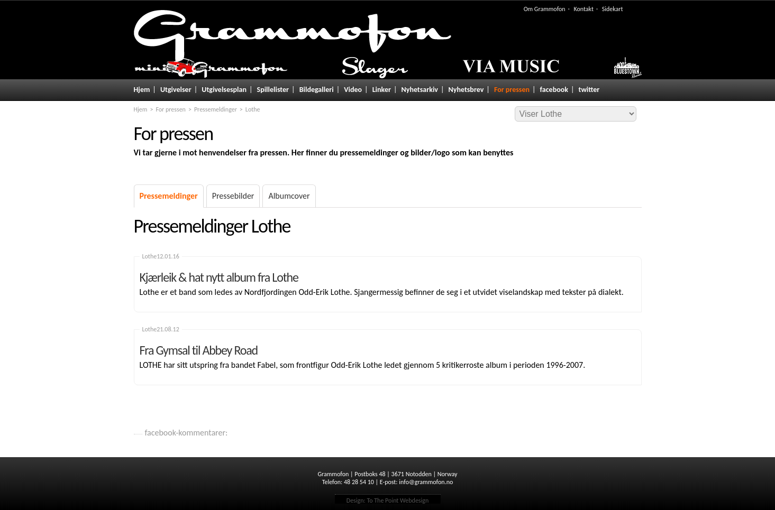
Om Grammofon (545, 9)
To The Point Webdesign (397, 500)
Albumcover (288, 196)
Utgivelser (176, 89)
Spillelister (273, 89)
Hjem (142, 89)
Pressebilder (233, 196)
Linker (381, 89)
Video (353, 89)
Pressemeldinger (215, 109)
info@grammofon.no (426, 482)
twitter (589, 89)
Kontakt (583, 9)
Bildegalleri (316, 89)
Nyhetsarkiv (420, 89)
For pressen (512, 89)
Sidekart (612, 9)
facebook (554, 89)
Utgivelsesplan (224, 89)
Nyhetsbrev (466, 89)
